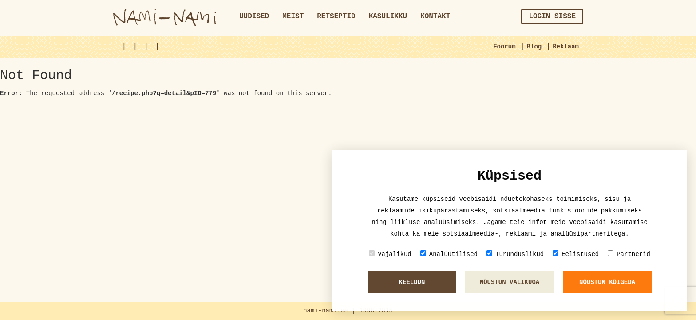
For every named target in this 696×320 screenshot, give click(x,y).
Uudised (254, 16)
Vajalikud (390, 254)
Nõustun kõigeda (607, 282)
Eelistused (576, 254)
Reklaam (566, 46)
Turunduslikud (515, 254)
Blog (534, 46)
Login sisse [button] (552, 16)
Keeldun (412, 282)
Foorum (504, 46)
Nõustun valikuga (509, 282)
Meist (293, 16)
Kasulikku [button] (388, 16)
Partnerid (629, 254)
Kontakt (435, 16)
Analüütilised (449, 254)
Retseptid (336, 16)
